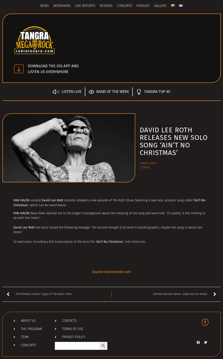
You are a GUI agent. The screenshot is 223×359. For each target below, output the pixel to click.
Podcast (143, 6)
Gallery (160, 6)
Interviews (62, 6)
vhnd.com (138, 242)
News (44, 6)
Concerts (124, 6)
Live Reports (85, 6)
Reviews (106, 6)
